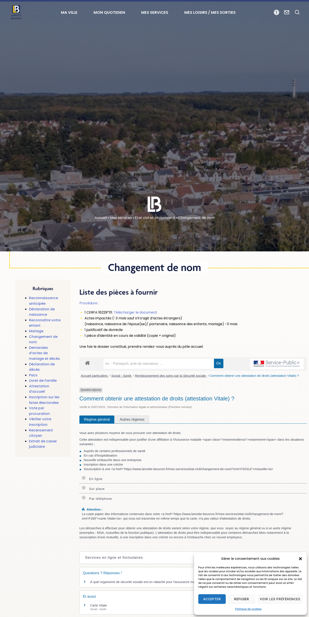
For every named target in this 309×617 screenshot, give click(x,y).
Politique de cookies (248, 609)
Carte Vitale (98, 605)
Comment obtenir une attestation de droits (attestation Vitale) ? (254, 375)
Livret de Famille (43, 380)
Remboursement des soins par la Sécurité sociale (171, 375)
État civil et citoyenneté (155, 217)
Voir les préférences (280, 599)
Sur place (93, 489)
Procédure (88, 303)
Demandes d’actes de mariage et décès (44, 353)
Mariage (36, 331)
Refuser (241, 599)
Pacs (33, 375)
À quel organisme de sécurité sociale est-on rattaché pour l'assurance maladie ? (147, 582)
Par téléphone (97, 498)
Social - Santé (121, 375)
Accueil (101, 217)
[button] (300, 559)
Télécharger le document (135, 312)
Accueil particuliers (95, 375)
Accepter (212, 599)
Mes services (121, 217)
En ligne (92, 479)
